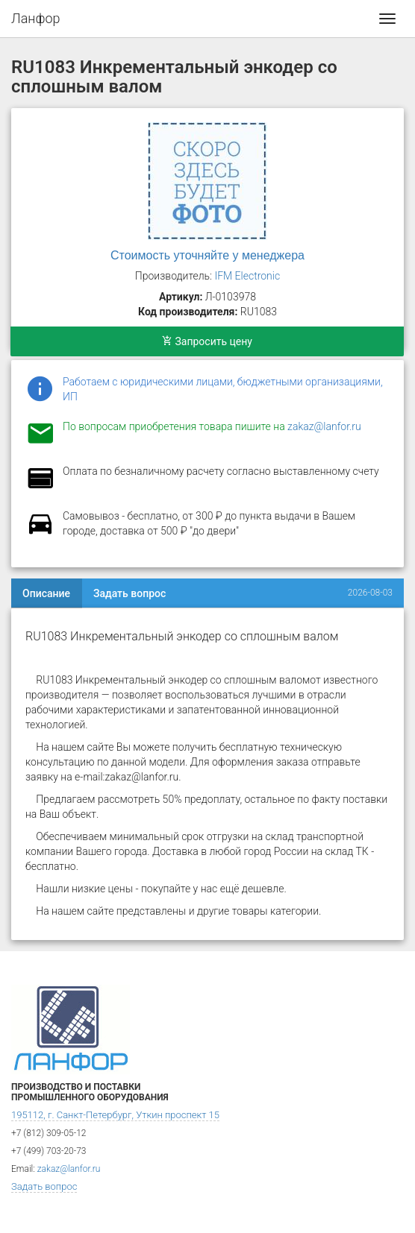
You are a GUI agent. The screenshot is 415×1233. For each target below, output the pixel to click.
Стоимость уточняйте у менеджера (207, 255)
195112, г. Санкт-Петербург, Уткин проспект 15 (115, 1114)
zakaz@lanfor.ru (324, 426)
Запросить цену (207, 341)
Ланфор (35, 18)
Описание (46, 593)
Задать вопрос (129, 593)
